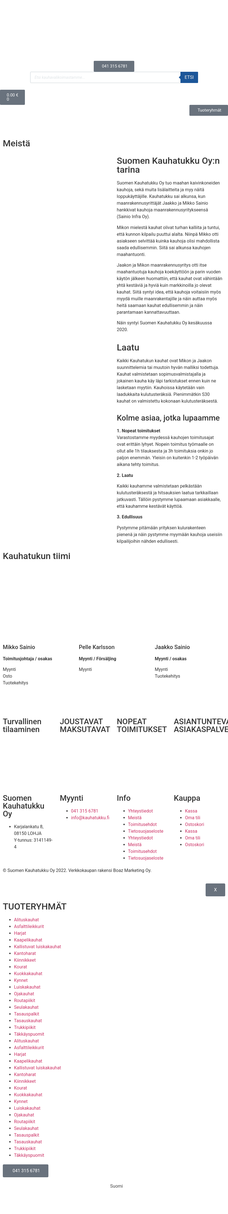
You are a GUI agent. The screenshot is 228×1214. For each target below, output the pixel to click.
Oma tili (192, 817)
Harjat (20, 933)
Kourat (20, 967)
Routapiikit (24, 1000)
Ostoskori (194, 824)
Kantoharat (25, 953)
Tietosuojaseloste (146, 831)
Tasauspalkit (26, 1014)
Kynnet (21, 980)
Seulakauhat (26, 1007)
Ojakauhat (24, 993)
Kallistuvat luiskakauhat (37, 946)
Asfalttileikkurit (29, 926)
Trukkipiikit (25, 1027)
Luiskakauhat (27, 987)
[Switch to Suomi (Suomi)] (114, 1186)
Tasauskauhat (28, 1020)
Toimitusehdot (142, 824)
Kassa (191, 811)
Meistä (135, 817)
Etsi (189, 77)
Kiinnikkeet (25, 960)
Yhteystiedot (140, 811)
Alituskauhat (26, 919)
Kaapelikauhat (28, 940)
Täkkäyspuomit (29, 1034)
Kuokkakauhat (28, 973)
